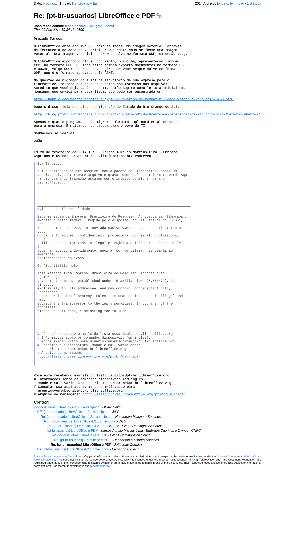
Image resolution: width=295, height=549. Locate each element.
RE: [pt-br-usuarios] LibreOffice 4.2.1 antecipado (73, 492)
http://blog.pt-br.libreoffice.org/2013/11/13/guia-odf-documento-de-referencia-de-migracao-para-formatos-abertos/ (147, 131)
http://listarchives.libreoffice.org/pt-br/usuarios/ (89, 427)
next (53, 3)
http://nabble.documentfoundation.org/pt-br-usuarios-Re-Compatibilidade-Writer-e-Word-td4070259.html (134, 113)
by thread (237, 3)
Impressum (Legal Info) (67, 536)
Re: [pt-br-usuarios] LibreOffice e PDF (98, 15)
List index (254, 3)
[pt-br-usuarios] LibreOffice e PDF (72, 510)
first (74, 3)
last (95, 3)
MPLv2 (193, 539)
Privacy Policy (42, 536)
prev (46, 3)
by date (222, 3)
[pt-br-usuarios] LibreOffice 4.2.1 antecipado (67, 487)
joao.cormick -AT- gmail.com (89, 26)
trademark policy (99, 545)
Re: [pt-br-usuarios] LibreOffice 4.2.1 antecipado (76, 496)
